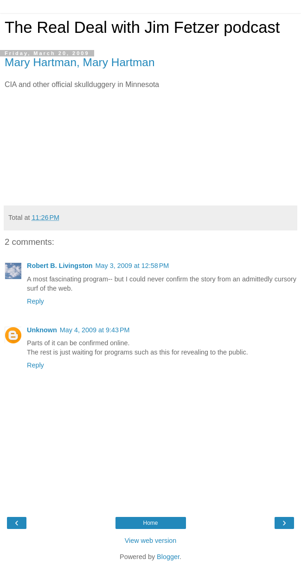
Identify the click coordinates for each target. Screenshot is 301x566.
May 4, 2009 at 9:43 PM (95, 330)
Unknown (42, 330)
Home (150, 523)
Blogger (168, 556)
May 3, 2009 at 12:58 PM (132, 265)
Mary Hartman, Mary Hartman (80, 62)
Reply (35, 301)
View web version (151, 540)
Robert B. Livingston (60, 265)
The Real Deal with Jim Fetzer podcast (142, 27)
